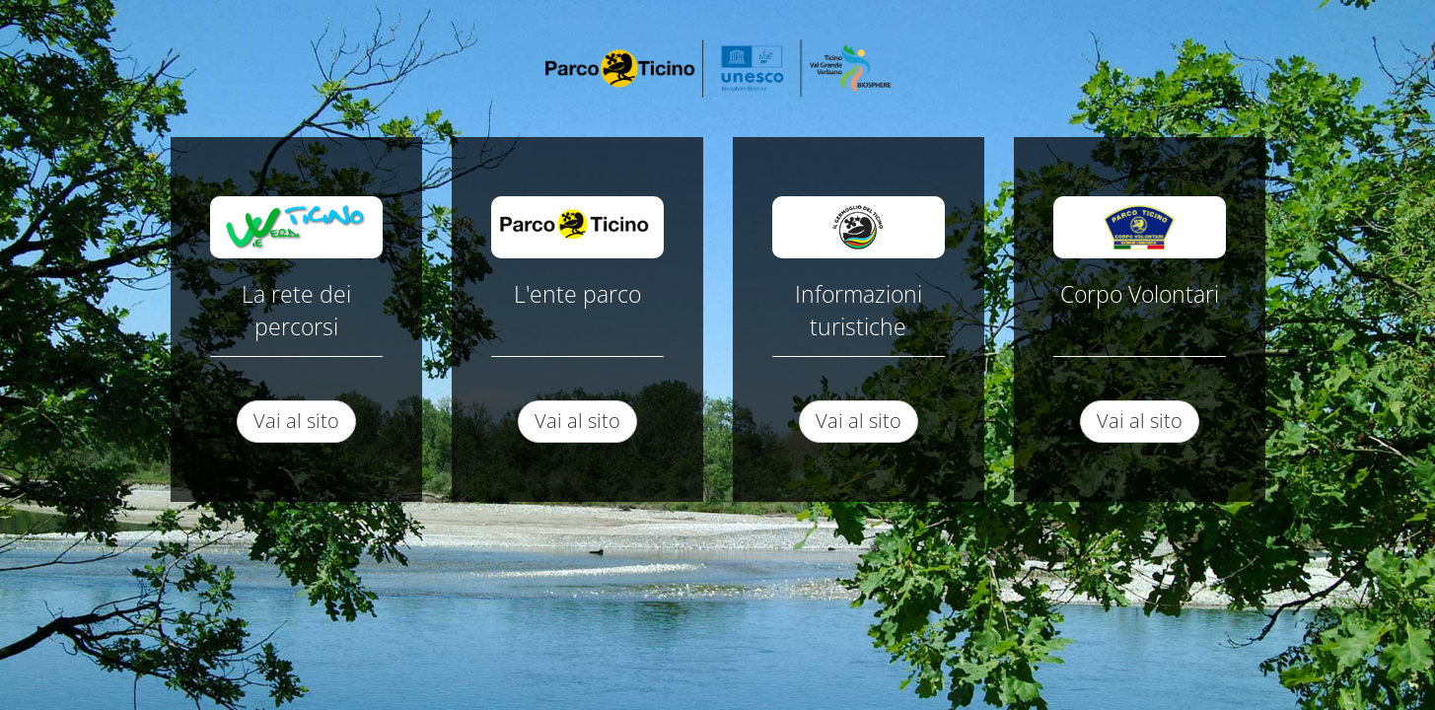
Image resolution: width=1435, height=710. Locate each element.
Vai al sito (296, 420)
